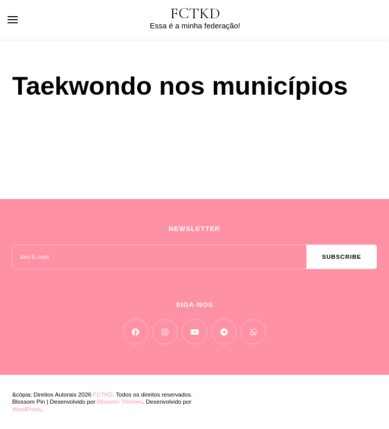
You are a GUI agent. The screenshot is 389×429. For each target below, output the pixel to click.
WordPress (26, 409)
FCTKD (195, 13)
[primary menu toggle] (13, 19)
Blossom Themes (120, 401)
